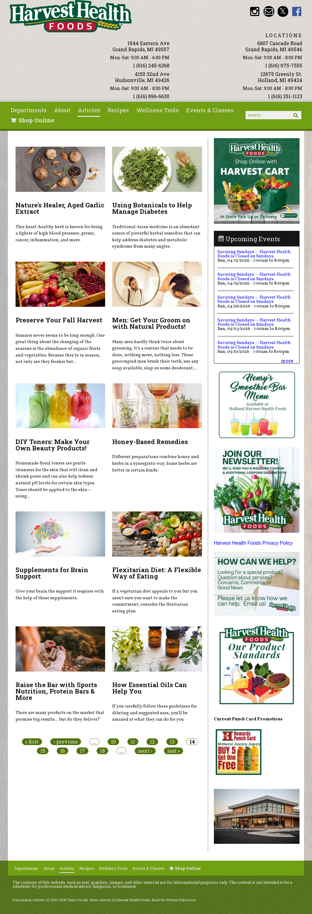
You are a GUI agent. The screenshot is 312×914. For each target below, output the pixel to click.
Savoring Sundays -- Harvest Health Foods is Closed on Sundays (254, 254)
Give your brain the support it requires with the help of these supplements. (60, 594)
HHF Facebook (297, 11)
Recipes (118, 110)
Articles (89, 110)
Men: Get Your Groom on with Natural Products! (151, 323)
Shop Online (36, 120)
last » (173, 751)
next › (145, 751)
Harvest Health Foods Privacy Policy (253, 543)
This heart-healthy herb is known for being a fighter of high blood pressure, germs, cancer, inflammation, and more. (59, 233)
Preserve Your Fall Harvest (59, 320)
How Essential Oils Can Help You (149, 687)
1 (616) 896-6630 (151, 96)
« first (32, 742)
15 (42, 751)
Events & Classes (210, 110)
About (62, 110)
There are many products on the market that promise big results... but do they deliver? (60, 716)
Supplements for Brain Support (52, 572)
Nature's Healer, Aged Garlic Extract (60, 208)
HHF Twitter (283, 11)
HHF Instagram (255, 11)
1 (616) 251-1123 (285, 96)
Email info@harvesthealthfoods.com (269, 11)
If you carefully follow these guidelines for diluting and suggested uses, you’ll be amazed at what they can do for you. (154, 712)
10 (113, 742)
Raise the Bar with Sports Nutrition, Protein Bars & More (56, 691)
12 (152, 742)
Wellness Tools (157, 110)
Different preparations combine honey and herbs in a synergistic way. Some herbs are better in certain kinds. (155, 463)
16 (62, 751)
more (287, 360)
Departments (29, 110)
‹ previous (66, 742)
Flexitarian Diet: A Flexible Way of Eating (156, 572)
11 (133, 742)
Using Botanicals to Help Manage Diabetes (152, 208)
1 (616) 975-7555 (283, 65)
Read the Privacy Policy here (174, 900)
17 (82, 751)
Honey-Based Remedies (150, 441)
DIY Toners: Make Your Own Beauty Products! (53, 444)
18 (102, 751)
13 (172, 742)
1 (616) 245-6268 (151, 65)
